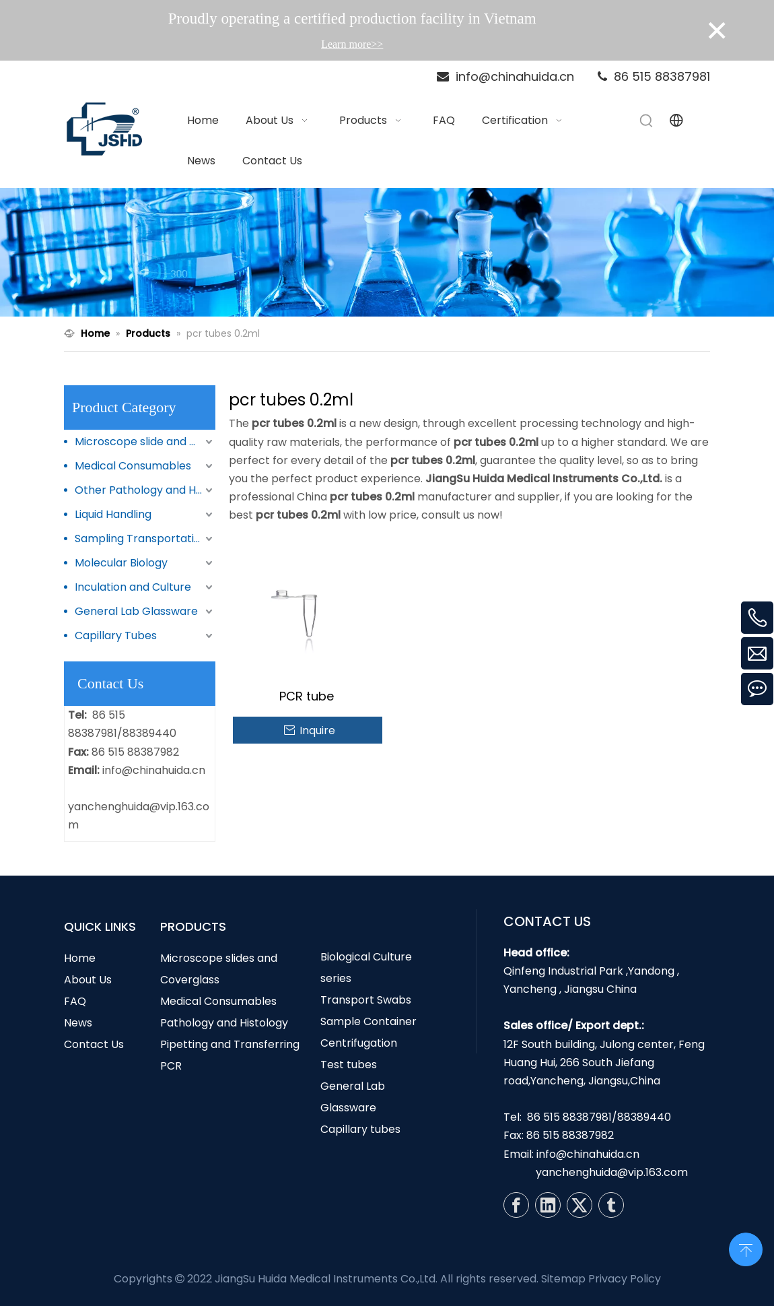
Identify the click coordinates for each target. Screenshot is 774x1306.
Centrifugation (358, 1043)
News (78, 1023)
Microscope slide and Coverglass (145, 441)
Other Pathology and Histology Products (145, 490)
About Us (88, 979)
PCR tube (306, 696)
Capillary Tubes (116, 635)
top (746, 1248)
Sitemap (563, 1278)
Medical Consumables (133, 466)
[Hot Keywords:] (647, 120)
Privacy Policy (624, 1278)
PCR (171, 1066)
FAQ (75, 1001)
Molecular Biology (121, 562)
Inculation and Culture (133, 587)
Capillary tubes (360, 1129)
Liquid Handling (113, 514)
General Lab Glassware (136, 611)
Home (80, 958)
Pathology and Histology (224, 1023)
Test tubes (348, 1064)
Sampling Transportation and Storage (145, 538)
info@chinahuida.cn (153, 770)
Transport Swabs (365, 1000)
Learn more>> (352, 44)
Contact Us (94, 1044)
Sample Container (368, 1021)
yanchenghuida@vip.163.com (612, 1172)
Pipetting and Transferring (230, 1044)
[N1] (387, 252)
